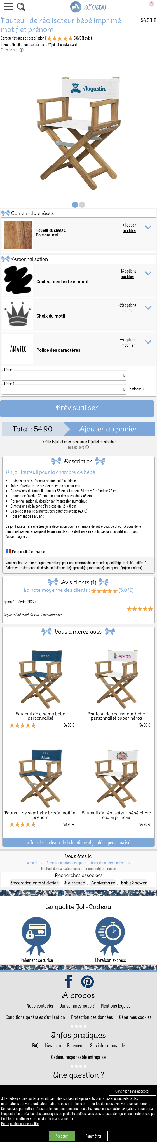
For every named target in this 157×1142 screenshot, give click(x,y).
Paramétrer (93, 1135)
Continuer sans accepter (132, 1090)
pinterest (87, 982)
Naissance (74, 882)
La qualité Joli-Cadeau (78, 907)
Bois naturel (47, 234)
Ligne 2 (9, 383)
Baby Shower (134, 882)
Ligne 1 (9, 369)
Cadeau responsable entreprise (78, 1057)
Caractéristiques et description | (23, 37)
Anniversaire (103, 882)
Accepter (62, 1135)
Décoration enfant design (34, 882)
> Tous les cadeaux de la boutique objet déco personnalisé (78, 842)
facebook (69, 982)
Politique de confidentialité (20, 1123)
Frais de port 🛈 (12, 49)
